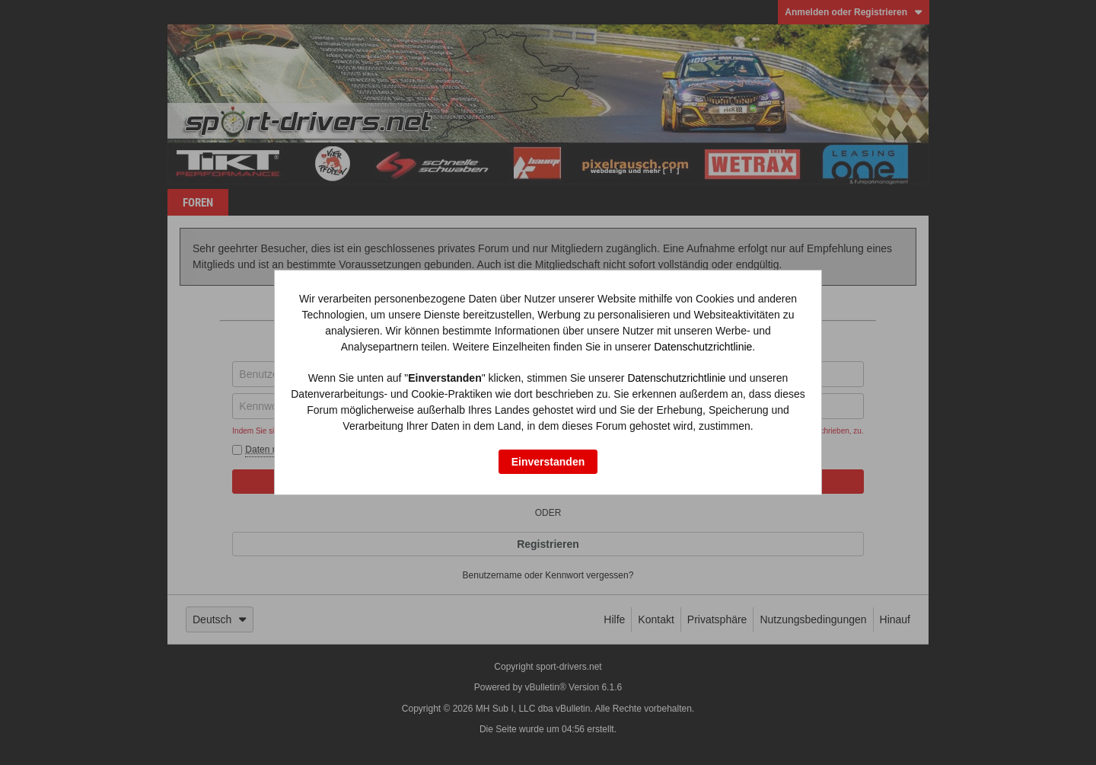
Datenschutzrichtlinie (703, 347)
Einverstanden (548, 462)
